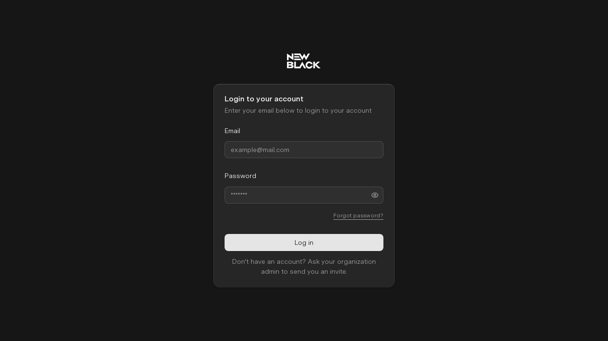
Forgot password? (358, 215)
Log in (304, 242)
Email (232, 131)
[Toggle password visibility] (375, 194)
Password (240, 175)
